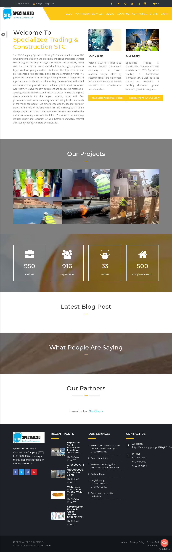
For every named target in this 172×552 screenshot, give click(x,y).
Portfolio (82, 13)
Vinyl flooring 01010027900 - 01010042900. (99, 483)
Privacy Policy (137, 542)
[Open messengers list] (164, 543)
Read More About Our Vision (107, 97)
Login (164, 13)
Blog (69, 13)
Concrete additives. (101, 458)
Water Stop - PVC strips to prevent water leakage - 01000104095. (105, 448)
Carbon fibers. (98, 473)
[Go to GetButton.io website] (164, 549)
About (124, 542)
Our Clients (96, 411)
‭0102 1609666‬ (139, 465)
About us (123, 13)
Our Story (133, 56)
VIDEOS (110, 13)
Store (154, 13)
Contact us (139, 13)
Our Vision (95, 56)
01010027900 (139, 457)
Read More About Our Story (144, 97)
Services (97, 13)
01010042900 (139, 461)
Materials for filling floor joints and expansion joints (105, 466)
